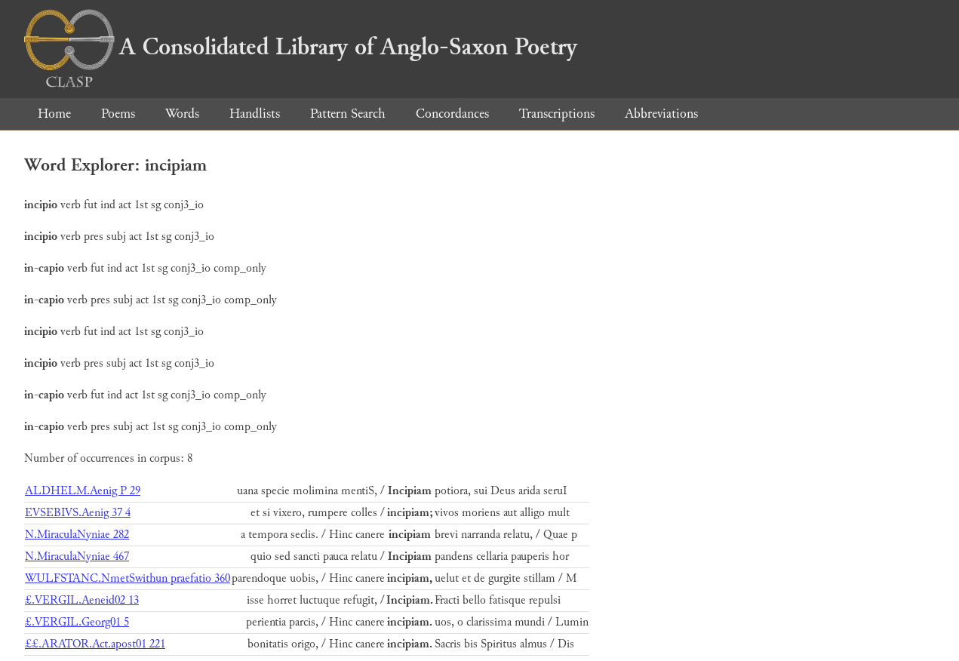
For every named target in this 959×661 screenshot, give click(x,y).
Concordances (452, 113)
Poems (118, 113)
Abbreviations (661, 113)
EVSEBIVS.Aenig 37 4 (78, 512)
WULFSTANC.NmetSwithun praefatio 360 (127, 578)
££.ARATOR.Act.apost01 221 (95, 644)
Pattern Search (348, 113)
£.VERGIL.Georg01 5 (77, 622)
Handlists (254, 113)
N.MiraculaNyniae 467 (77, 556)
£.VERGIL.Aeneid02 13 (82, 600)
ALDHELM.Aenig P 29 (82, 491)
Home (54, 113)
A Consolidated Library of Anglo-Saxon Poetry (300, 46)
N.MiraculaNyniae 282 (77, 534)
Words (182, 113)
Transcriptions (557, 113)
